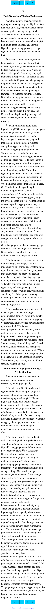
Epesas (14, 2)
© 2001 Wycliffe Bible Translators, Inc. (23, 608)
